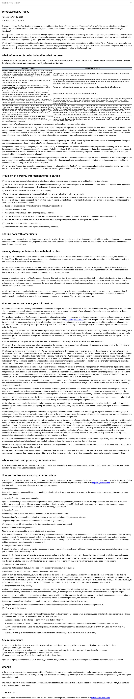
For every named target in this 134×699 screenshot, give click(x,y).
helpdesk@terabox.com (74, 320)
